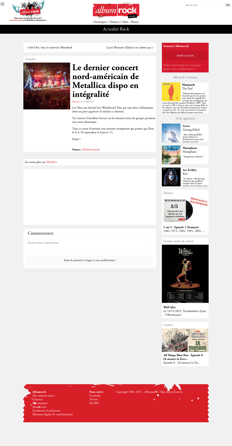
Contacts (37, 399)
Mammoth (188, 85)
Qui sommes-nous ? (43, 396)
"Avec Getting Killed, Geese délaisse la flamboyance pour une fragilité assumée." (193, 138)
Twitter (93, 399)
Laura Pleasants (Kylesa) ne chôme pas (128, 47)
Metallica (51, 162)
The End (187, 89)
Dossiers (114, 22)
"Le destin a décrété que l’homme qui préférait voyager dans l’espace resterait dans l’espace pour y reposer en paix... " (195, 183)
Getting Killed (191, 130)
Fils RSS (94, 403)
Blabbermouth (91, 150)
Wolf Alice (169, 307)
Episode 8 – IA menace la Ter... (181, 363)
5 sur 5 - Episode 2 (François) (181, 227)
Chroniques (100, 22)
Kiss (185, 174)
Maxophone (190, 148)
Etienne (75, 101)
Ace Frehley (190, 170)
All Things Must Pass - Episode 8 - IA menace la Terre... (183, 357)
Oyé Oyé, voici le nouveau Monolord (50, 47)
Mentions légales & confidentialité (52, 414)
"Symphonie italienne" (193, 156)
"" (185, 107)
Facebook (94, 396)
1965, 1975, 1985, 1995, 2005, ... (184, 231)
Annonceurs (39, 407)
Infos (125, 22)
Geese (186, 126)
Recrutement (40, 403)
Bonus (135, 22)
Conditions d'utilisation (46, 411)
